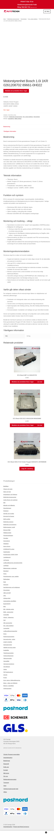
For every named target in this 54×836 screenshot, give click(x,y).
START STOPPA (7, 642)
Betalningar (6, 760)
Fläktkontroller (7, 532)
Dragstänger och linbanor (10, 494)
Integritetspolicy (7, 757)
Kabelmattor (6, 552)
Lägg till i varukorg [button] (27, 468)
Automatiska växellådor (9, 601)
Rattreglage (6, 579)
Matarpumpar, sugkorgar (10, 568)
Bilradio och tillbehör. (9, 505)
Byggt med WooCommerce (21, 826)
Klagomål (6, 764)
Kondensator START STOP (10, 554)
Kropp (5, 677)
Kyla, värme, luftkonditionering (11, 680)
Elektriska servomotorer (9, 524)
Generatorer (6, 541)
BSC (4, 606)
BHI (4, 502)
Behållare (6, 486)
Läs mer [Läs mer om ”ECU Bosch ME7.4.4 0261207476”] (39, 382)
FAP (4, 620)
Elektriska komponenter (13, 19)
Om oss (5, 776)
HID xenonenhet (7, 623)
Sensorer (5, 584)
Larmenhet (6, 628)
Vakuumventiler (7, 658)
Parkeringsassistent (8, 636)
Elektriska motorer (8, 521)
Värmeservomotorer (8, 664)
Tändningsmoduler (8, 653)
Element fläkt (6, 530)
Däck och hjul (7, 491)
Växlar (5, 669)
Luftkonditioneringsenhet (10, 631)
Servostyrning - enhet (9, 639)
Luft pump (6, 560)
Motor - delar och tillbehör (10, 683)
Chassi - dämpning (8, 617)
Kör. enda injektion (32, 19)
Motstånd (5, 571)
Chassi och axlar (7, 489)
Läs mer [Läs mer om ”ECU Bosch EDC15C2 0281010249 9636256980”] (39, 425)
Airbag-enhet (6, 598)
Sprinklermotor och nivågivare (11, 587)
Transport (6, 782)
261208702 (11, 118)
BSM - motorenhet (8, 612)
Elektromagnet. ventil (9, 527)
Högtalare (6, 543)
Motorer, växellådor (8, 685)
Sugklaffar (6, 650)
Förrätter (5, 538)
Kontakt (5, 770)
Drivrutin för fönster (8, 516)
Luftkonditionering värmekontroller (12, 562)
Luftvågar (6, 565)
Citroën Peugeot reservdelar (11, 754)
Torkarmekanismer (8, 655)
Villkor (5, 792)
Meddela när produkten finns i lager (16, 90)
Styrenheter (24, 19)
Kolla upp (6, 767)
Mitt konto (6, 773)
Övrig (4, 573)
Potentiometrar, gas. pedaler (11, 576)
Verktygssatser (7, 688)
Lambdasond (6, 557)
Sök (27, 833)
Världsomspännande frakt (10, 789)
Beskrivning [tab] (6, 126)
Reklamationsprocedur (9, 779)
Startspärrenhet (7, 644)
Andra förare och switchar (10, 500)
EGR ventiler (6, 519)
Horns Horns (6, 546)
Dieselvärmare (7, 508)
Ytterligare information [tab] (9, 131)
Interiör (5, 674)
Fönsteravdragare (8, 535)
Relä (4, 582)
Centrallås (6, 614)
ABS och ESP (7, 593)
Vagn (4, 785)
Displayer (6, 511)
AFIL (4, 595)
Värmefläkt (6, 661)
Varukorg (41, 832)
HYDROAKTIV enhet (8, 549)
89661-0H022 (18, 118)
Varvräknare (6, 666)
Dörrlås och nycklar (8, 513)
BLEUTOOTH (6, 603)
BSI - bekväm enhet (8, 609)
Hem (4, 19)
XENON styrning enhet (9, 647)
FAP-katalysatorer (8, 672)
